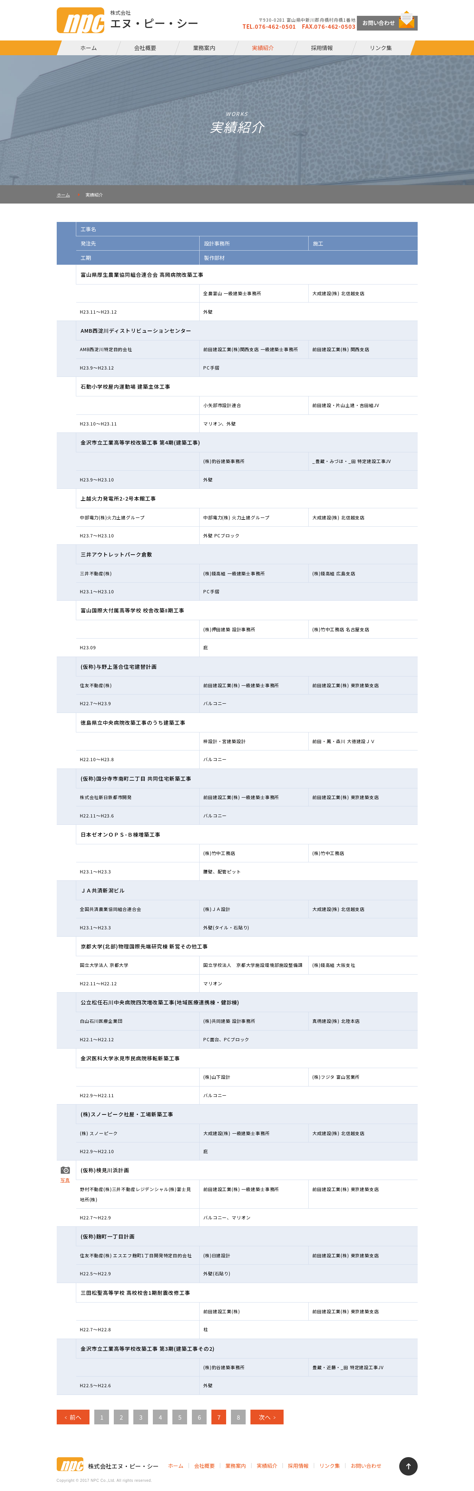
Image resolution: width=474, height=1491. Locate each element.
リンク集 (381, 48)
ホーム (88, 48)
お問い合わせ (366, 1465)
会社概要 (145, 48)
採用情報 (322, 48)
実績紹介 (263, 48)
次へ (265, 1417)
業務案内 (204, 48)
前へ (75, 1417)
